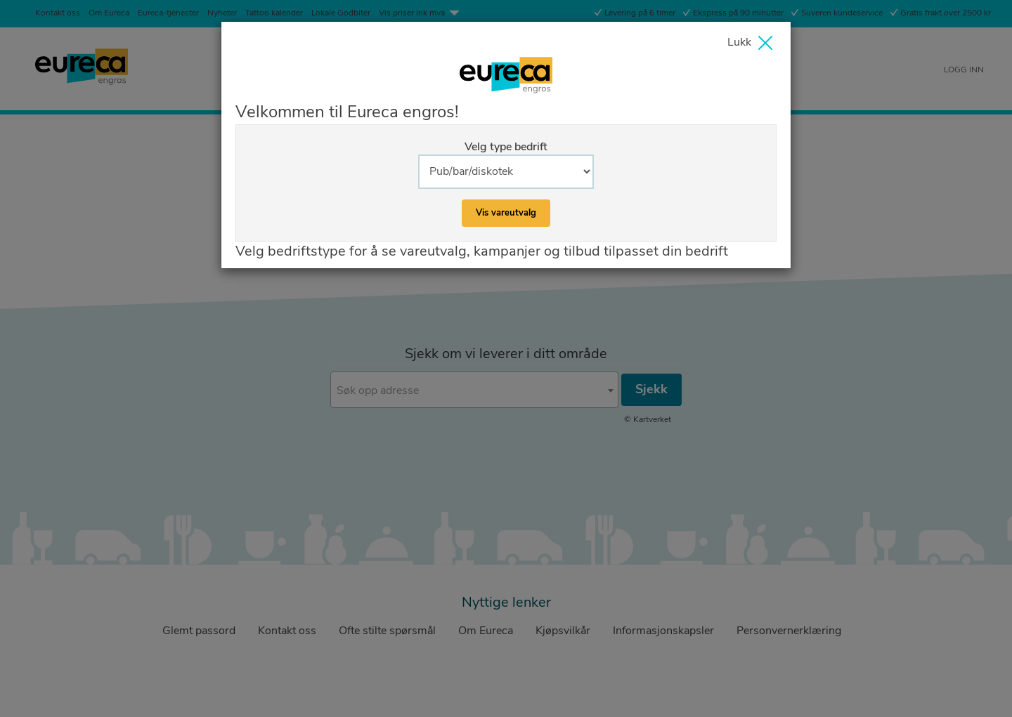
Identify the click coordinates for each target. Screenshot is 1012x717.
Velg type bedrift (506, 146)
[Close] (753, 44)
